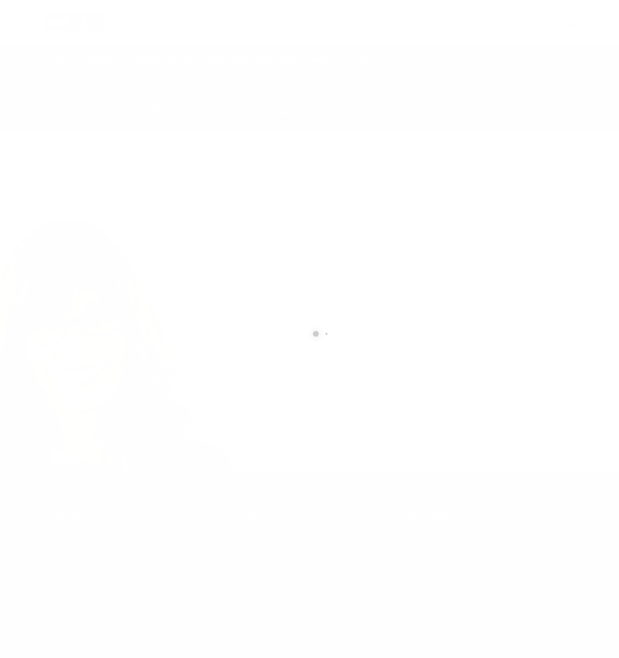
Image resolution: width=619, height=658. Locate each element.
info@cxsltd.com (472, 24)
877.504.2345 (556, 24)
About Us (325, 60)
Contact (369, 60)
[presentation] (390, 397)
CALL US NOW (554, 16)
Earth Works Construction (251, 60)
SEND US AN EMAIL (467, 16)
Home (58, 60)
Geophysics (100, 60)
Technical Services (163, 60)
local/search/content (99, 97)
